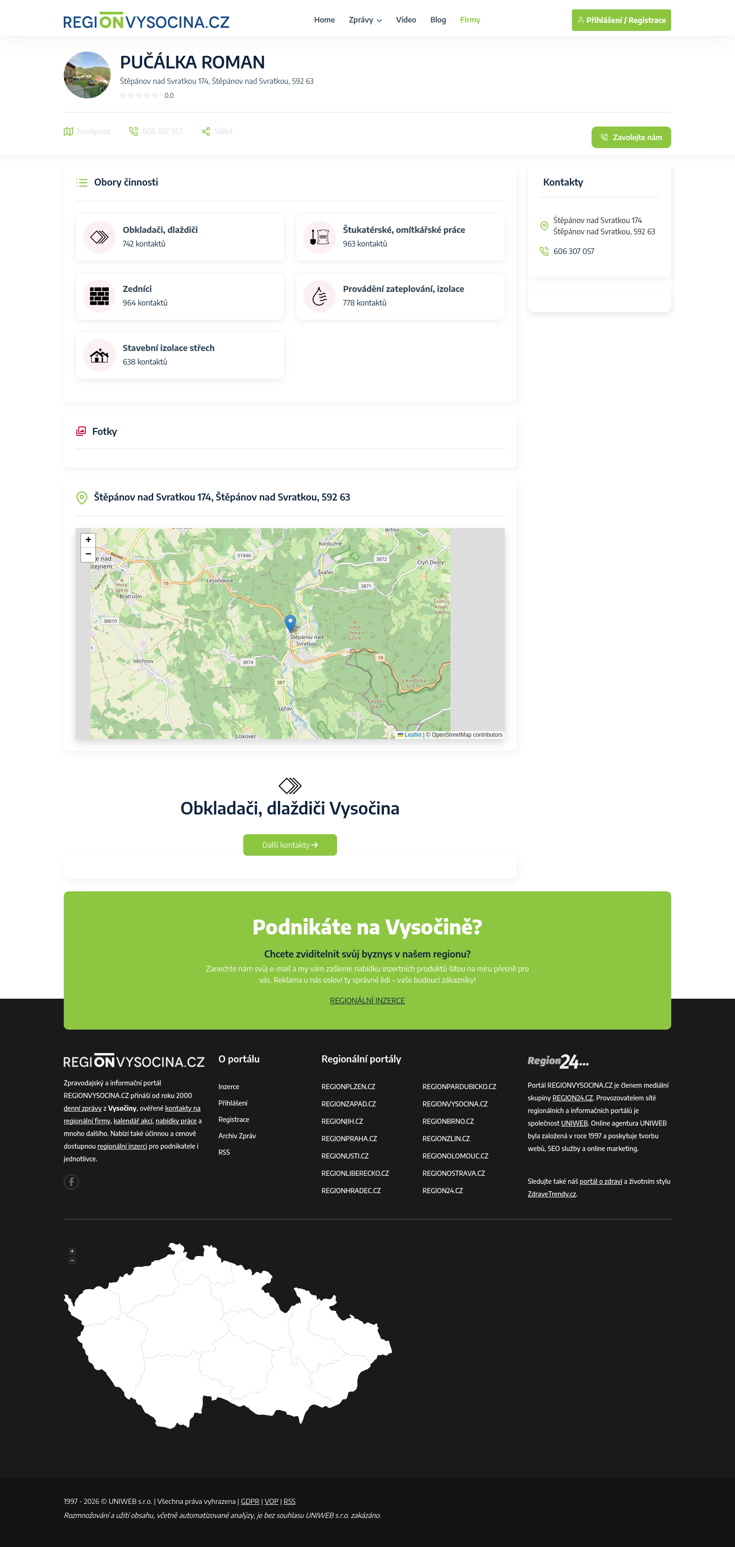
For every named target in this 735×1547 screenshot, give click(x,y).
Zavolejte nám (631, 137)
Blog (438, 19)
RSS (224, 1152)
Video (406, 19)
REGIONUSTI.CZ (345, 1156)
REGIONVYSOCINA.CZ (455, 1104)
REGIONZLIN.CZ (446, 1139)
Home (324, 19)
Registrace (647, 20)
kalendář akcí (132, 1121)
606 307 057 (574, 251)
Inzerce (228, 1087)
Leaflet (409, 735)
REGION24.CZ (443, 1191)
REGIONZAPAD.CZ (349, 1104)
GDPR (250, 1501)
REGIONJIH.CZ (342, 1121)
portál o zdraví (601, 1181)
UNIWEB (574, 1123)
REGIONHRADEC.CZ (351, 1191)
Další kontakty (290, 845)
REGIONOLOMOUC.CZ (456, 1156)
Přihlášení (233, 1103)
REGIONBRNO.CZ (448, 1121)
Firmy (470, 19)
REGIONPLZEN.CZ (348, 1087)
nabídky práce (176, 1121)
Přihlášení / (602, 20)
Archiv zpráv (237, 1136)
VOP (272, 1501)
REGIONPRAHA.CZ (349, 1139)
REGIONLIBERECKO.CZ (355, 1173)
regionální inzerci (122, 1146)
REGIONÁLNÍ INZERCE (367, 1000)
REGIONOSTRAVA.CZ (454, 1173)
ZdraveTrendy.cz (552, 1194)
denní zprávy (83, 1108)
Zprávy (365, 19)
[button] (290, 624)
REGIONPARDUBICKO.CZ (460, 1087)
